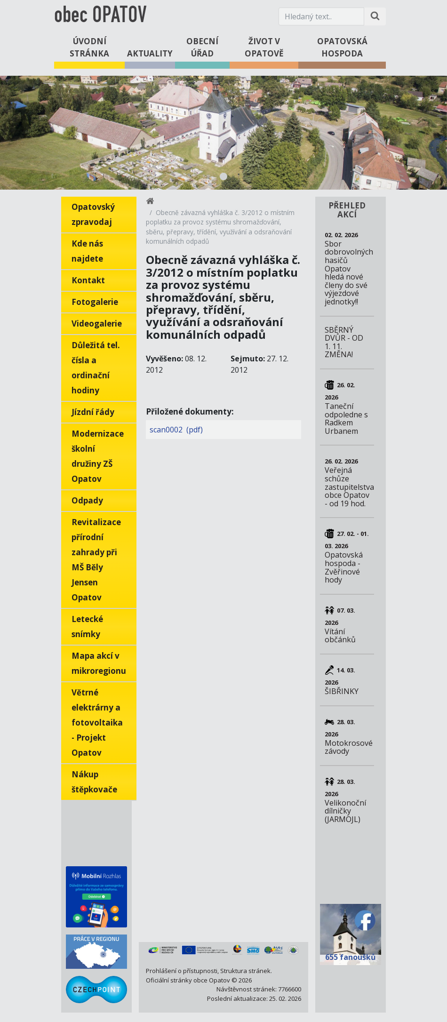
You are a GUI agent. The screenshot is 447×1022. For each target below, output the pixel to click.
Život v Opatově (264, 47)
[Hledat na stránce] (375, 16)
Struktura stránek (245, 970)
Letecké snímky (87, 626)
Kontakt (88, 280)
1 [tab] (223, 176)
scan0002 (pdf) (176, 429)
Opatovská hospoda (342, 47)
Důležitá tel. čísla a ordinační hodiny (96, 368)
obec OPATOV (100, 16)
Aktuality (150, 53)
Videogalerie (97, 323)
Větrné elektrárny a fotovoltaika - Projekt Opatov (97, 722)
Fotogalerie (95, 301)
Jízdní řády (93, 412)
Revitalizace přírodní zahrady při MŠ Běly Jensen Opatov (96, 560)
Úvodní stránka (89, 47)
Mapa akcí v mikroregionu (99, 663)
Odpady (87, 500)
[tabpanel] (223, 133)
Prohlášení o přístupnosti (181, 970)
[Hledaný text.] (321, 16)
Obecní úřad (202, 47)
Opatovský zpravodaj (93, 214)
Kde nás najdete (87, 251)
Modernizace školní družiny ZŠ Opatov (98, 456)
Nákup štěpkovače (94, 782)
